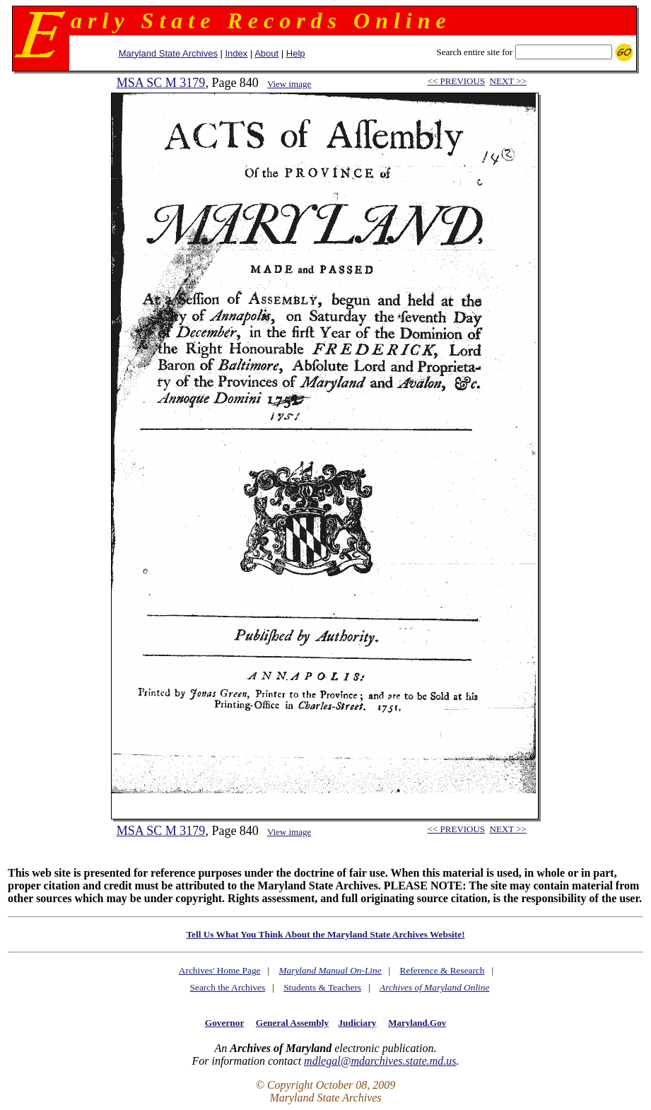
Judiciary (357, 1022)
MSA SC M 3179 (161, 83)
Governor (224, 1022)
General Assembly (292, 1022)
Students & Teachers (322, 987)
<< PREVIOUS (456, 81)
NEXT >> (508, 81)
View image (289, 83)
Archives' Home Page (220, 970)
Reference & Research (442, 970)
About (266, 53)
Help (295, 53)
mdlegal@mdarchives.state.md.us (380, 1061)
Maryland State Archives (168, 53)
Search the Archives (228, 987)
